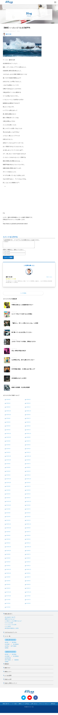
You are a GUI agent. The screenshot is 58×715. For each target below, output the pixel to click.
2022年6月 (8, 491)
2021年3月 (28, 517)
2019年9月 (28, 551)
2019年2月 (8, 566)
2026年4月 (8, 404)
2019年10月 (8, 551)
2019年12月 (8, 548)
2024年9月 (28, 438)
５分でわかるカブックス (11, 633)
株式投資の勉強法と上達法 (12, 629)
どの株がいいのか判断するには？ (13, 622)
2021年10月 (8, 506)
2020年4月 (8, 540)
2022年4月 (8, 495)
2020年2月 (8, 544)
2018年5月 (28, 582)
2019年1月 (28, 566)
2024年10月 (8, 438)
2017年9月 (28, 597)
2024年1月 (28, 453)
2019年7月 (28, 555)
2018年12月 (8, 570)
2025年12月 (8, 412)
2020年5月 (28, 536)
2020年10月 (8, 529)
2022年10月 (8, 483)
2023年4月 (8, 472)
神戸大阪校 (13, 647)
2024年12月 (8, 434)
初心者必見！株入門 (10, 618)
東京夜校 (14, 643)
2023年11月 (28, 457)
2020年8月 (8, 533)
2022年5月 (28, 491)
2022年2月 (8, 499)
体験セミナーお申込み (24, 705)
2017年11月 (28, 593)
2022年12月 (8, 480)
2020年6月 (8, 536)
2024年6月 (8, 446)
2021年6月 (8, 514)
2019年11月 (28, 548)
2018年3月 (28, 585)
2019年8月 (8, 555)
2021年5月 (28, 514)
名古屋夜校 (16, 645)
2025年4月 (8, 427)
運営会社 (53, 705)
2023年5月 (28, 468)
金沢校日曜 (8, 659)
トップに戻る (23, 294)
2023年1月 (28, 476)
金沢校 (6, 647)
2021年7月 (28, 510)
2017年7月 (28, 600)
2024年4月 (8, 450)
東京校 (6, 643)
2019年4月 (8, 563)
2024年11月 (28, 434)
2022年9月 (28, 483)
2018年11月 (28, 570)
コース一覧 (7, 637)
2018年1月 (28, 589)
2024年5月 (28, 446)
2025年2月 (8, 431)
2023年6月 (8, 468)
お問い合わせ (34, 705)
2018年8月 (8, 578)
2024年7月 (28, 442)
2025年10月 (8, 416)
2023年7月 (28, 465)
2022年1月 (28, 499)
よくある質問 (8, 676)
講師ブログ (7, 669)
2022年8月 (8, 487)
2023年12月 (8, 457)
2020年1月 (28, 544)
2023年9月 (28, 461)
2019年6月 (8, 559)
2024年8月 (8, 442)
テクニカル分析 (9, 624)
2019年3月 (28, 563)
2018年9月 (28, 574)
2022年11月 (28, 480)
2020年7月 (28, 533)
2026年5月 (28, 400)
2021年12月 (8, 502)
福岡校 (6, 649)
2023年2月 (8, 476)
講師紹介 (7, 665)
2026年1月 (28, 408)
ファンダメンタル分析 (10, 626)
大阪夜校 (16, 661)
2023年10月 (8, 461)
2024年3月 (28, 450)
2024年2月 (8, 453)
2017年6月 (8, 604)
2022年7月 (28, 487)
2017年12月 (8, 593)
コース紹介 (14, 705)
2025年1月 (28, 431)
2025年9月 (28, 416)
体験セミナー (8, 673)
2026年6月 (8, 400)
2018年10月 (8, 574)
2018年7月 (28, 578)
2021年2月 (8, 521)
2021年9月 (28, 506)
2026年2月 (8, 408)
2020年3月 (28, 540)
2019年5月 (28, 559)
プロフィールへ (49, 278)
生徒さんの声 (8, 680)
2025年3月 (28, 427)
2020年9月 (28, 529)
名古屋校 (7, 645)
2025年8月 (8, 419)
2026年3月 (28, 404)
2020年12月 (8, 525)
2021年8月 (8, 510)
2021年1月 (28, 521)
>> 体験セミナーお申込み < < (8, 714)
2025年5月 (28, 423)
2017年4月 (8, 608)
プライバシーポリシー (44, 705)
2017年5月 (28, 604)
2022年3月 (28, 495)
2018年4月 (8, 585)
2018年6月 (8, 582)
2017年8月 (8, 600)
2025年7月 (28, 419)
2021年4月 (8, 517)
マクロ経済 (8, 627)
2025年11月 (28, 412)
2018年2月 (8, 589)
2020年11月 (28, 525)
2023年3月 (28, 472)
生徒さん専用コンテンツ (11, 684)
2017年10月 (8, 597)
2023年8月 (8, 465)
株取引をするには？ (10, 620)
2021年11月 (28, 502)
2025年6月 (8, 423)
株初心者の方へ (9, 615)
